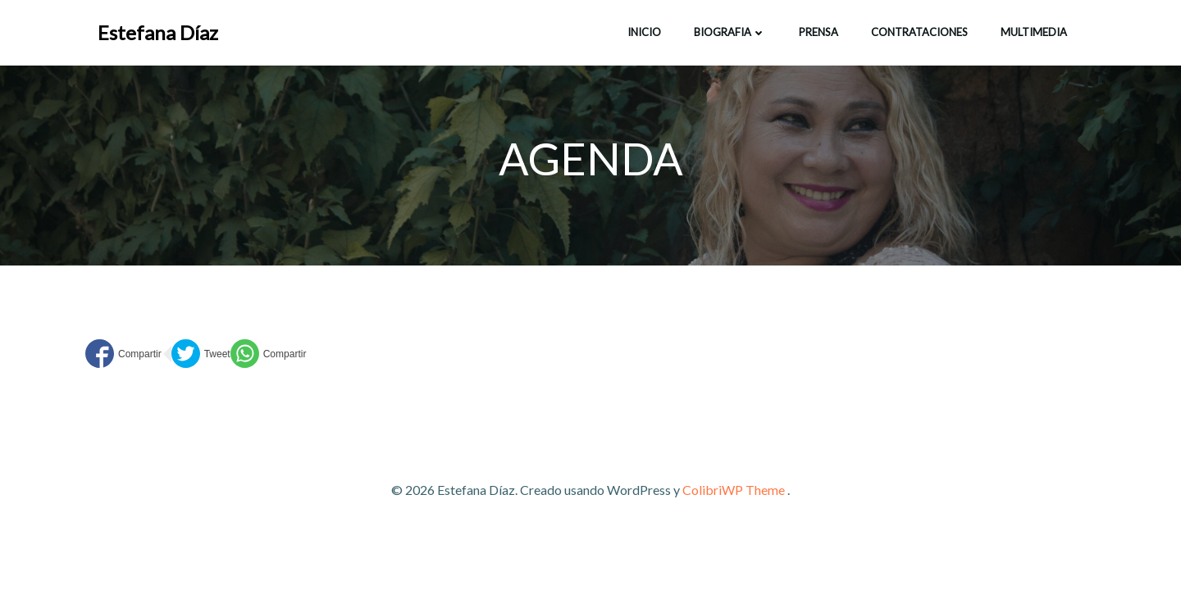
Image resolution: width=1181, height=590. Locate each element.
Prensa (818, 32)
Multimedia (1034, 32)
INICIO (644, 32)
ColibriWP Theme (733, 489)
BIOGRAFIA (730, 32)
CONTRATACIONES (919, 32)
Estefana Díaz (158, 32)
